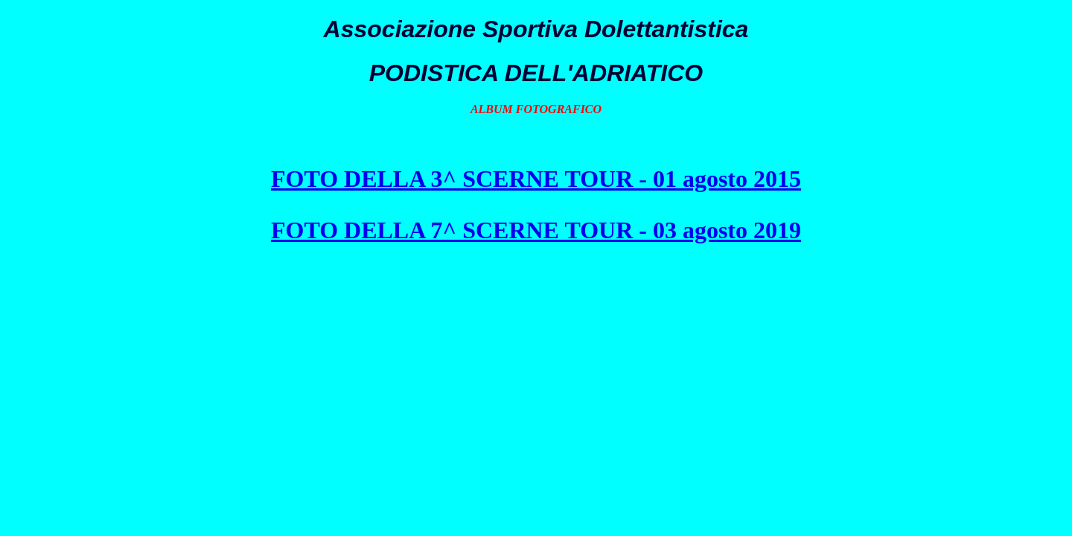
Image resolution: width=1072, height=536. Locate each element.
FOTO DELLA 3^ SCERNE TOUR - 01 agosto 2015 (536, 178)
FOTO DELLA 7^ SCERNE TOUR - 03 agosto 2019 (536, 230)
